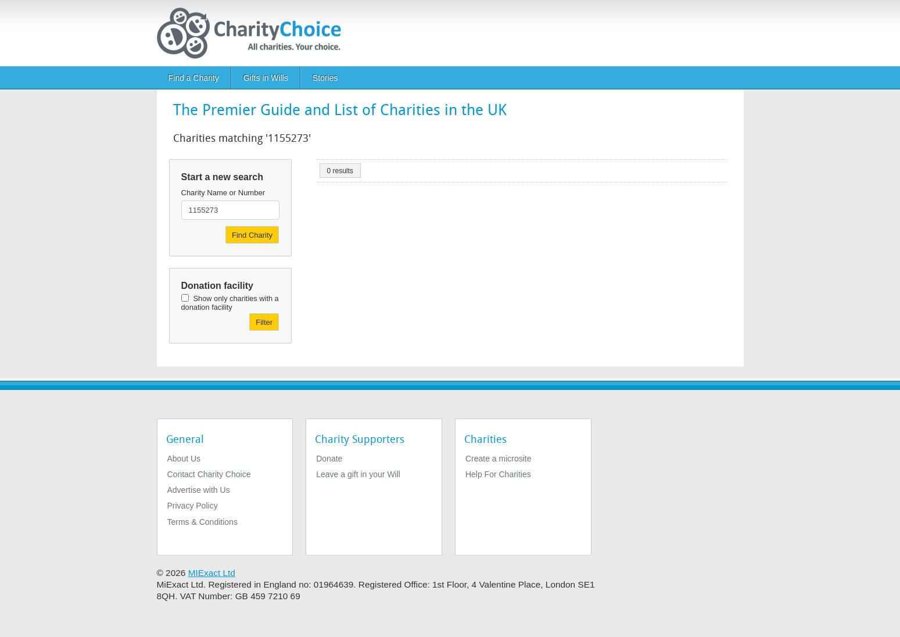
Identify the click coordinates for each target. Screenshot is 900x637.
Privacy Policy (192, 505)
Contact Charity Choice (209, 474)
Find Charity (252, 235)
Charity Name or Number (223, 192)
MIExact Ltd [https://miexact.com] (211, 573)
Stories (325, 78)
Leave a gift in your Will (358, 474)
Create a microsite (498, 458)
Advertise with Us (198, 490)
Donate (329, 458)
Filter (264, 322)
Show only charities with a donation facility (230, 303)
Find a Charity (193, 78)
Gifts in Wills (265, 78)
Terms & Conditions (202, 522)
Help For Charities (498, 474)
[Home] (253, 33)
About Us (184, 458)
